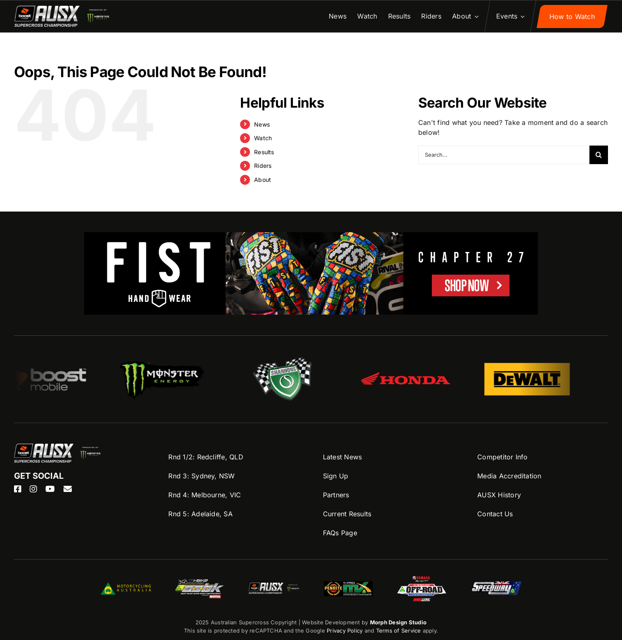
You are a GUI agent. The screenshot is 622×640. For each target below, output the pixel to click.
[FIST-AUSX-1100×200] (311, 237)
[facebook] (17, 489)
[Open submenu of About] (474, 16)
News (262, 124)
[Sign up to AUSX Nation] (572, 16)
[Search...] (503, 155)
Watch (263, 137)
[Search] (598, 155)
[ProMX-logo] (348, 582)
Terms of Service (399, 630)
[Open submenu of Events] (521, 16)
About (262, 179)
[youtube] (50, 489)
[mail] (68, 489)
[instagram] (33, 489)
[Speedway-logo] (496, 585)
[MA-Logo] (126, 585)
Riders (262, 165)
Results (264, 151)
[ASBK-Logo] (199, 582)
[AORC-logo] (422, 579)
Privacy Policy (345, 630)
